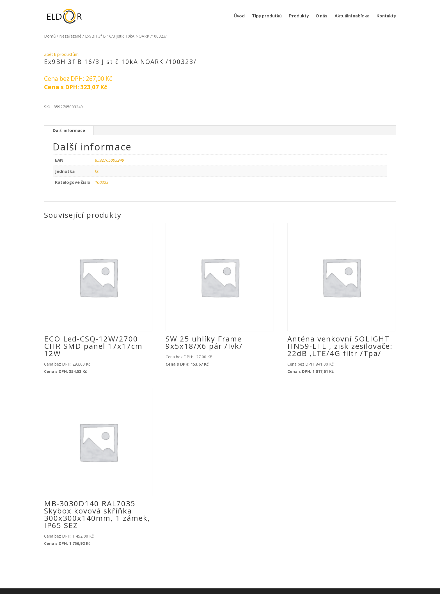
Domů (50, 36)
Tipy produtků (267, 16)
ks (96, 171)
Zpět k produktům (61, 54)
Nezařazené (70, 36)
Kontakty (386, 16)
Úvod (239, 16)
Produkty (299, 16)
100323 (101, 182)
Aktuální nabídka (352, 16)
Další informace (69, 130)
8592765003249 (109, 160)
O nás (321, 16)
